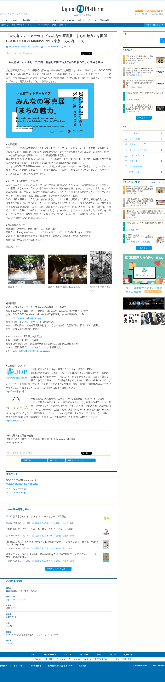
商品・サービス (18, 25)
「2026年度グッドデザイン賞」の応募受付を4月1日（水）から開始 (39, 529)
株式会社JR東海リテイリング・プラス (144, 205)
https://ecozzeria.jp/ (15, 420)
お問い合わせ (36, 666)
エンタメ (54, 20)
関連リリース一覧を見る (57, 569)
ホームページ (55, 460)
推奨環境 (3, 666)
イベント (31, 25)
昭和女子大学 (134, 99)
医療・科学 (104, 20)
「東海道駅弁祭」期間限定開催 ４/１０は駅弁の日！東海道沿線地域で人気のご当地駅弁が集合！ (140, 201)
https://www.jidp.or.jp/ (15, 391)
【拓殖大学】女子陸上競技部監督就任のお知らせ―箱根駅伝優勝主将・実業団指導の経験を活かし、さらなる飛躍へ (145, 213)
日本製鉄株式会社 (136, 75)
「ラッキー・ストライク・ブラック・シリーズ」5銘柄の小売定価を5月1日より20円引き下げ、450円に (139, 107)
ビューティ (92, 20)
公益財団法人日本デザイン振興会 (24, 46)
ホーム (4, 20)
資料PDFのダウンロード (33, 460)
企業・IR (62, 25)
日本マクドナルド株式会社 (139, 242)
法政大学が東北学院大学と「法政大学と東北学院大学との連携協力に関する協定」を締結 (139, 58)
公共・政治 (25, 20)
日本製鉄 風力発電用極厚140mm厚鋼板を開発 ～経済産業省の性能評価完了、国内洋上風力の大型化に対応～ (139, 71)
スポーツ (80, 20)
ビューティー (135, 166)
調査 (54, 25)
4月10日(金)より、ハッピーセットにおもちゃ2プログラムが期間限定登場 (139, 237)
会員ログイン (129, 655)
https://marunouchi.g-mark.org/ (27, 318)
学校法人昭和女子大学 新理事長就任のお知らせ (144, 93)
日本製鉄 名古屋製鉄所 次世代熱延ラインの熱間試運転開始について (139, 83)
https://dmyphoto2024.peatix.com (34, 351)
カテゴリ (4, 25)
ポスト (87, 53)
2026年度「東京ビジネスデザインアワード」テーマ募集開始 (36, 516)
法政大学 (132, 63)
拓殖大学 (132, 218)
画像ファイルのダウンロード (79, 460)
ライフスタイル (67, 20)
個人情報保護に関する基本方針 (60, 666)
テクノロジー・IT (40, 20)
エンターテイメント (138, 150)
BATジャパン (134, 111)
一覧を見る (142, 118)
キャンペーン (43, 25)
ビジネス (14, 20)
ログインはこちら (153, 25)
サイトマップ (19, 666)
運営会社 (82, 666)
